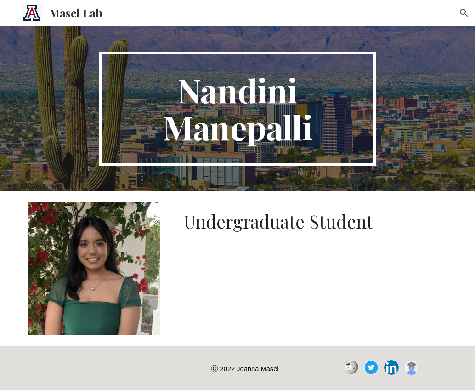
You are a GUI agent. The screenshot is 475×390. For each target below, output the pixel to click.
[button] (464, 13)
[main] (237, 109)
